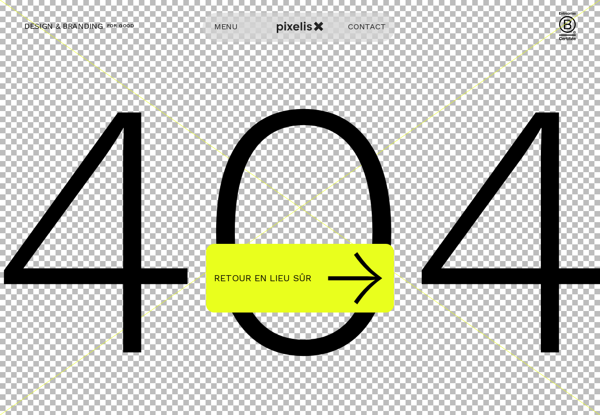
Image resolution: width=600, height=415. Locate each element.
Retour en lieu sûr (298, 278)
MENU (226, 26)
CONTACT (367, 26)
